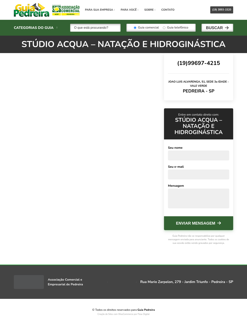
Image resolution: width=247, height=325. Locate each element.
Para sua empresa (100, 10)
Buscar (214, 28)
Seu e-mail (176, 167)
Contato (167, 10)
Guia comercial (146, 28)
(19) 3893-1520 (221, 9)
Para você (129, 10)
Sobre (149, 10)
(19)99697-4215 (198, 63)
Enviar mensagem (195, 223)
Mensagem (176, 186)
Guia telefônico (175, 28)
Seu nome (175, 148)
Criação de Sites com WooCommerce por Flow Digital (123, 314)
